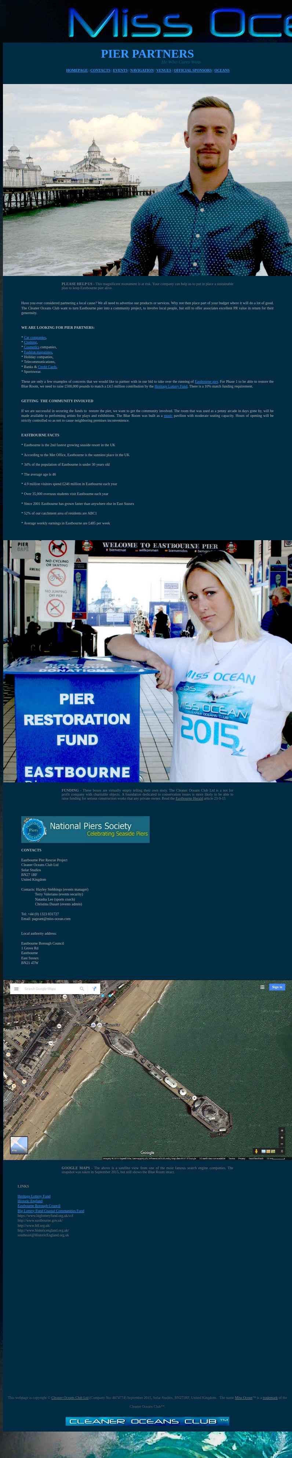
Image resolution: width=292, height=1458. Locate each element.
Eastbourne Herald (189, 798)
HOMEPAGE (77, 70)
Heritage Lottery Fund (171, 386)
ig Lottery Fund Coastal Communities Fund (52, 1211)
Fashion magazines (38, 352)
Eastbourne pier (206, 381)
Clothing (30, 342)
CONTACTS (100, 70)
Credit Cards (47, 367)
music (168, 416)
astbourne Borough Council (40, 1206)
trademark (270, 1398)
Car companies (35, 337)
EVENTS (120, 70)
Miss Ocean (244, 1398)
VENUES (163, 70)
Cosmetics (32, 347)
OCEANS (222, 70)
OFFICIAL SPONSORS (193, 70)
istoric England (31, 1201)
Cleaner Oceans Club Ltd (69, 1398)
